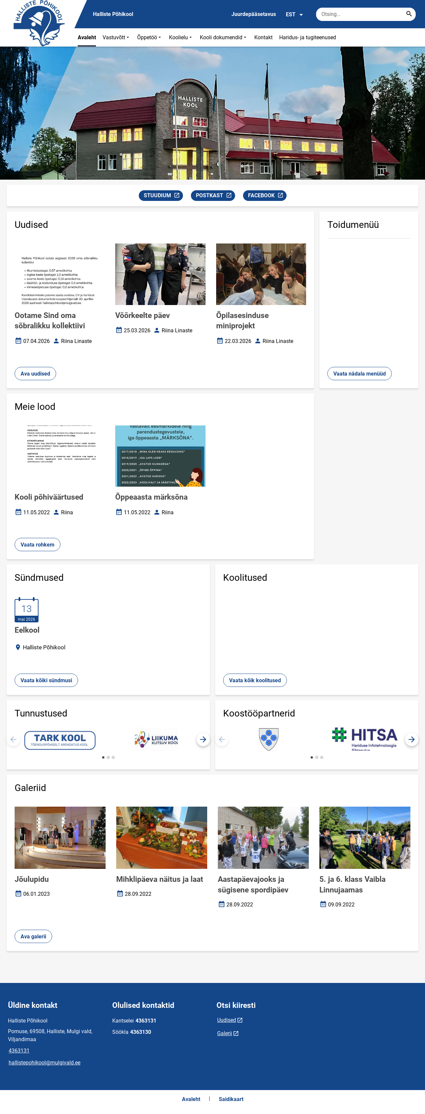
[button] (203, 739)
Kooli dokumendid (224, 37)
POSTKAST (215, 196)
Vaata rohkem (37, 545)
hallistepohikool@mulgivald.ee (44, 1062)
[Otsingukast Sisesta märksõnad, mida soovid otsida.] (366, 14)
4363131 (19, 1050)
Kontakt (263, 37)
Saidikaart (231, 1099)
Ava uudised (35, 374)
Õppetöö (149, 37)
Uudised (226, 1020)
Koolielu (181, 37)
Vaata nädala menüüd (359, 374)
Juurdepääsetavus (253, 14)
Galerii (224, 1033)
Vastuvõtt (116, 37)
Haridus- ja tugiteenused (307, 37)
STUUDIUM (163, 196)
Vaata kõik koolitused (255, 680)
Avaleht (87, 37)
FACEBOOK (267, 196)
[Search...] (409, 14)
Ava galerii (33, 936)
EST (294, 15)
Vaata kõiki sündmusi (46, 680)
